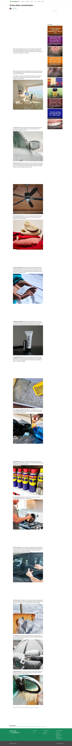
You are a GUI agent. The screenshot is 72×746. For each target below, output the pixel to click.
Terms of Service (58, 732)
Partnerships (45, 732)
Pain (35, 1)
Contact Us (44, 733)
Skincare (31, 1)
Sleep (43, 1)
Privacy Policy (58, 733)
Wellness (22, 1)
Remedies (39, 1)
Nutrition (27, 1)
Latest (34, 732)
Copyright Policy (58, 736)
